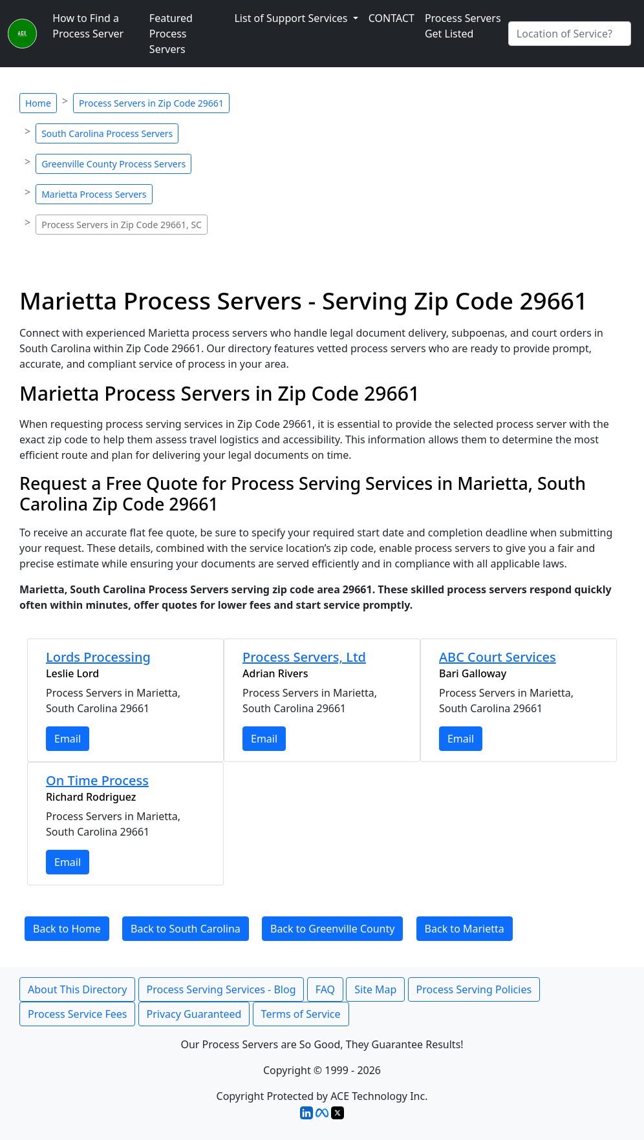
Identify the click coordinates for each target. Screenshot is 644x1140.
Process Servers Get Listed (463, 26)
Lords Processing (98, 657)
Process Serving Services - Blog (221, 989)
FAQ (325, 989)
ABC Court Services (497, 657)
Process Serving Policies (474, 989)
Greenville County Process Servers (113, 164)
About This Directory (77, 989)
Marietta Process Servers (93, 194)
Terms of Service (301, 1014)
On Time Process (97, 780)
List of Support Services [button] (292, 18)
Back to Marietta (464, 929)
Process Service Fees (77, 1014)
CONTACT (391, 18)
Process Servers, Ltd (304, 657)
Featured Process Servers (171, 33)
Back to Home (67, 929)
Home (38, 103)
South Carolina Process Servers (107, 133)
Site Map (375, 989)
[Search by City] (569, 33)
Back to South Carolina (186, 929)
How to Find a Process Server (87, 26)
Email (67, 739)
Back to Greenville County (332, 929)
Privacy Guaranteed (194, 1014)
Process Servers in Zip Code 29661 (151, 103)
